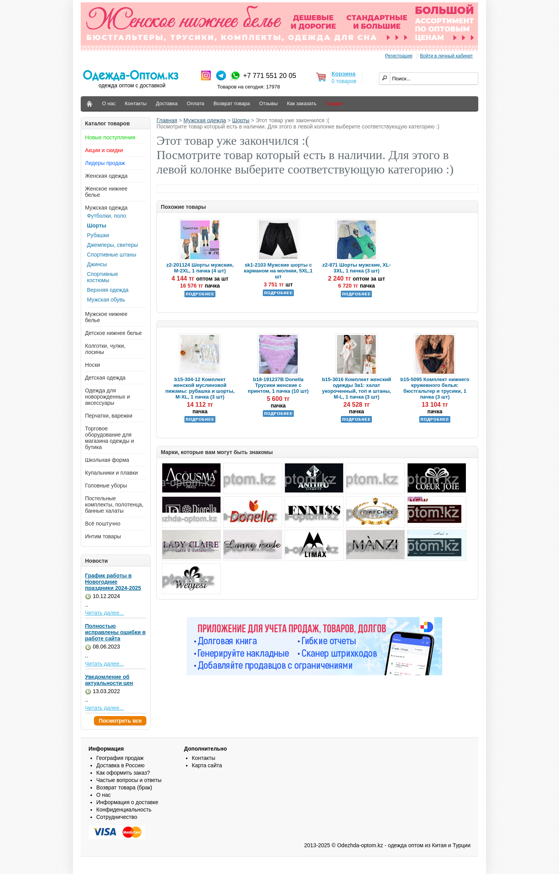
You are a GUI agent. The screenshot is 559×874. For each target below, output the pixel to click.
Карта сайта (207, 765)
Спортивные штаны (111, 254)
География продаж (120, 758)
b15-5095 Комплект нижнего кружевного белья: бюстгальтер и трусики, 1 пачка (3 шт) (434, 388)
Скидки (334, 103)
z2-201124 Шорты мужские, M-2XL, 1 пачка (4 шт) (199, 268)
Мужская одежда (106, 208)
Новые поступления (110, 137)
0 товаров (344, 81)
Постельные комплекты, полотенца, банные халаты (114, 504)
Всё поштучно (102, 523)
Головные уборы (106, 485)
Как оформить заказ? (123, 773)
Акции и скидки (104, 150)
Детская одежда (105, 378)
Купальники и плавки (111, 473)
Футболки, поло (106, 216)
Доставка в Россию (120, 765)
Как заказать (301, 103)
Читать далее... (104, 613)
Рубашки (98, 235)
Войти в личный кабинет (446, 56)
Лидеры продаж (105, 163)
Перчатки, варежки (108, 416)
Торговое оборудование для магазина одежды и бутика (109, 437)
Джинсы (97, 264)
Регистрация (398, 56)
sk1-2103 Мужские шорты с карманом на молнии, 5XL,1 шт (278, 270)
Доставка (167, 103)
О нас (109, 103)
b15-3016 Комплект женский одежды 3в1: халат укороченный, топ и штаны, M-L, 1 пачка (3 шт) (356, 388)
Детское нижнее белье (113, 333)
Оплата (195, 103)
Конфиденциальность (123, 809)
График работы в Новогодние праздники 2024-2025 (113, 581)
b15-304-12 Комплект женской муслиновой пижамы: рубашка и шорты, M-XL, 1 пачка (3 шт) (200, 388)
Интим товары (103, 536)
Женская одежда (106, 176)
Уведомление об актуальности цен (109, 680)
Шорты (96, 225)
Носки (92, 365)
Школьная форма (107, 460)
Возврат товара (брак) (124, 787)
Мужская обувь (106, 300)
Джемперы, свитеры (112, 245)
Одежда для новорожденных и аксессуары (107, 396)
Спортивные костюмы (102, 277)
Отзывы (268, 103)
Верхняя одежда (107, 290)
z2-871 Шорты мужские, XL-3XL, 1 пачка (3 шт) (356, 268)
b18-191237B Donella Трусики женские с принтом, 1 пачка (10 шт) (278, 385)
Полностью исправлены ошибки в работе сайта (115, 632)
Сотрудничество (116, 817)
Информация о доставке (127, 802)
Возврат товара (232, 103)
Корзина (343, 73)
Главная (166, 120)
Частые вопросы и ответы (128, 780)
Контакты (136, 103)
